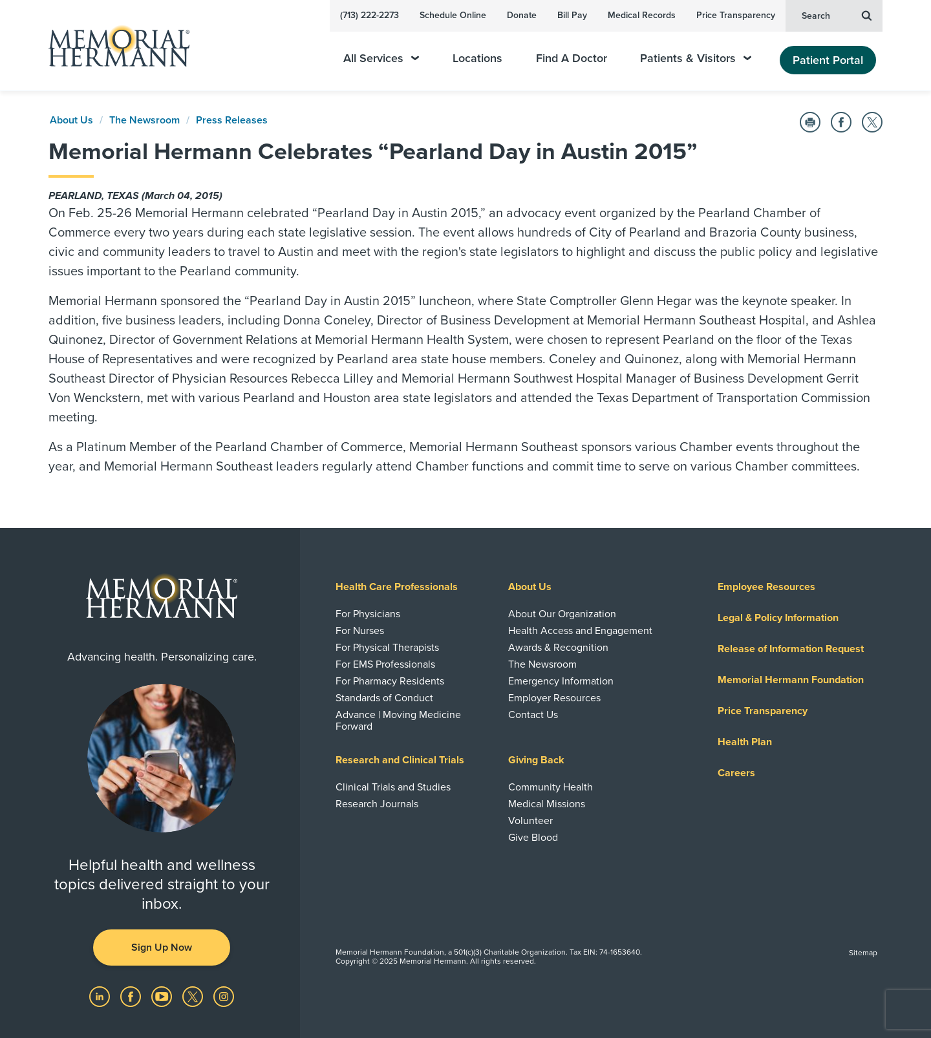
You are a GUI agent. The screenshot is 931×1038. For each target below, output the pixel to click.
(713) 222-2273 (369, 15)
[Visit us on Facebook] (132, 996)
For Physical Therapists (387, 647)
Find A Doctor (571, 58)
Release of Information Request (791, 648)
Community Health (550, 787)
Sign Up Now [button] (161, 947)
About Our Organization (562, 614)
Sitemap (863, 952)
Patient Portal (828, 60)
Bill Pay (572, 15)
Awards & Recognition (558, 647)
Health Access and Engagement (580, 631)
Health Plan (745, 742)
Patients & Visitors (695, 58)
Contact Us (533, 715)
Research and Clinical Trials (400, 760)
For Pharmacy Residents (390, 681)
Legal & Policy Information (778, 617)
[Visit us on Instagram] (223, 996)
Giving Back (536, 760)
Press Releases (232, 120)
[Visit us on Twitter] (194, 996)
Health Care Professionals (397, 586)
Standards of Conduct (384, 698)
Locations (477, 58)
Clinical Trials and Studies (393, 787)
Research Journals (377, 804)
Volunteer (530, 821)
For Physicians (368, 614)
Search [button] (837, 14)
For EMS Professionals (385, 664)
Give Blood (533, 837)
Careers (736, 773)
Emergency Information (561, 681)
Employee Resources (766, 586)
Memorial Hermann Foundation (791, 679)
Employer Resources (554, 698)
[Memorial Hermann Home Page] (113, 46)
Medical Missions (546, 804)
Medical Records (642, 15)
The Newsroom (144, 120)
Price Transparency (735, 15)
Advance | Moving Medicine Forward (398, 720)
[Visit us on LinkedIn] (100, 996)
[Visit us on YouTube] (163, 996)
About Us (71, 120)
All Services (381, 58)
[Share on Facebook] (841, 122)
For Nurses (360, 631)
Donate (522, 15)
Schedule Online (453, 15)
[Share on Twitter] (872, 122)
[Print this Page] (810, 122)
